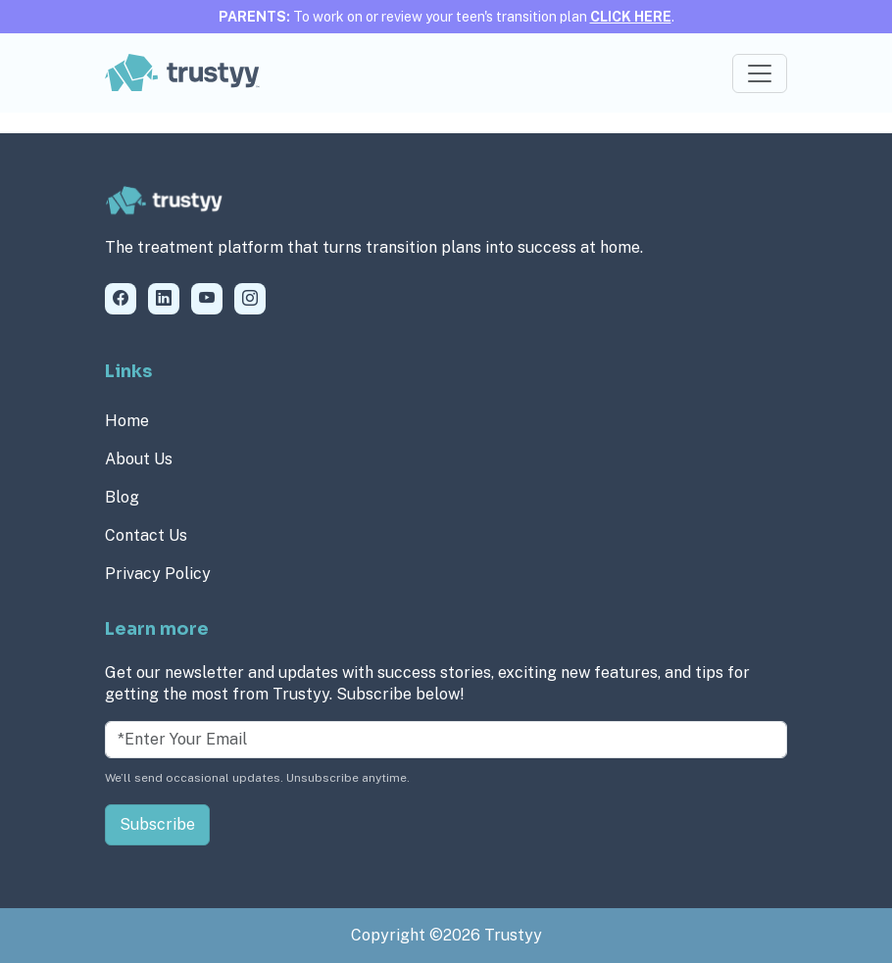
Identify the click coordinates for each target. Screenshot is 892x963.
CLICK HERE (630, 16)
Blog (122, 497)
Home (127, 420)
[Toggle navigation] (759, 73)
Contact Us (146, 535)
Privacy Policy (158, 573)
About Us (139, 459)
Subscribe (157, 824)
